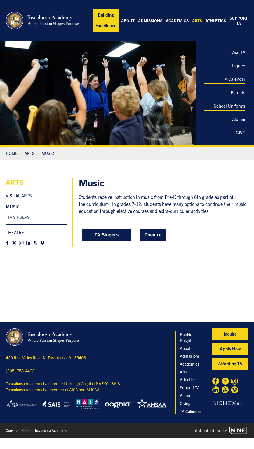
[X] (14, 243)
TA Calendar (234, 79)
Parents (238, 92)
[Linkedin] (28, 243)
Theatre (15, 232)
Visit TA (238, 52)
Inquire (238, 65)
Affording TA (230, 363)
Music (13, 206)
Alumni (238, 119)
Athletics (216, 20)
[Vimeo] (42, 243)
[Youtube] (35, 243)
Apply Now (230, 348)
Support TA (238, 20)
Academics (177, 20)
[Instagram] (21, 243)
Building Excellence (105, 20)
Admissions (150, 20)
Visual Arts (19, 195)
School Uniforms (229, 105)
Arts (197, 20)
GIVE (240, 132)
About (128, 20)
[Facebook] (7, 243)
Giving (185, 403)
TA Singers (18, 217)
